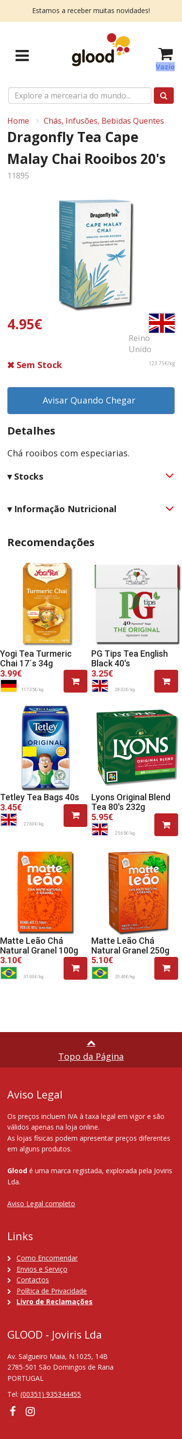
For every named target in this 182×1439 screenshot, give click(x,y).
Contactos (33, 1279)
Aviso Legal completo (41, 1203)
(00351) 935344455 (50, 1394)
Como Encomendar (47, 1257)
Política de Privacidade (52, 1290)
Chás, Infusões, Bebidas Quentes (104, 120)
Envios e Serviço (42, 1269)
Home (18, 120)
